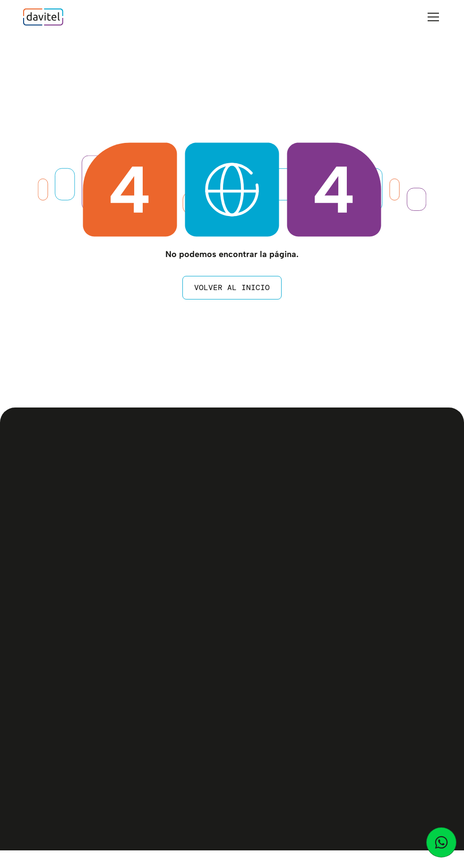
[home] (43, 16)
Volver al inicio (232, 287)
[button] (431, 17)
